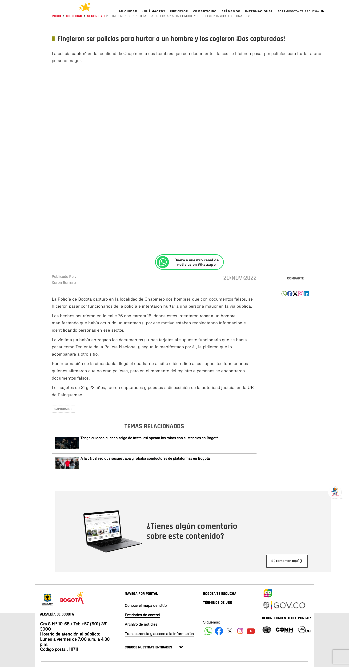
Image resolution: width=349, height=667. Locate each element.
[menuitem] (128, 15)
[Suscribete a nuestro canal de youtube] (251, 644)
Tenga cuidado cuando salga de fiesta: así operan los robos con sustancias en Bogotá (149, 450)
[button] (284, 307)
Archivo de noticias (141, 637)
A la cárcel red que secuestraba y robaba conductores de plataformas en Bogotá (145, 471)
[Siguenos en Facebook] (208, 644)
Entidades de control (142, 627)
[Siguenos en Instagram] (240, 644)
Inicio (56, 28)
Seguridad (96, 28)
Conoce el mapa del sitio (146, 618)
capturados (63, 422)
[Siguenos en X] (229, 644)
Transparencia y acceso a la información (159, 646)
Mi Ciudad (74, 28)
